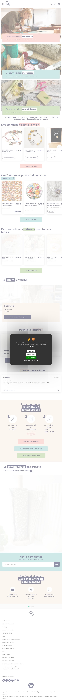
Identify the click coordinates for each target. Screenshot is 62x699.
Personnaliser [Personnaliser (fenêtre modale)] (31, 354)
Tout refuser (31, 351)
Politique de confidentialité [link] (31, 360)
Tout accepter (31, 357)
